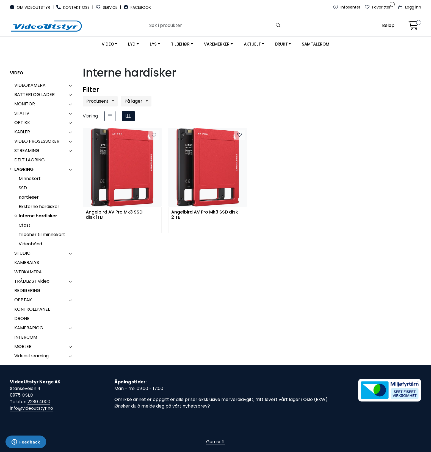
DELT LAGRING (29, 160)
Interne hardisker (38, 216)
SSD (23, 188)
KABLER (22, 132)
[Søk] (212, 25)
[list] (109, 116)
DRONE (21, 318)
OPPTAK (23, 300)
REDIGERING (27, 290)
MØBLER (23, 346)
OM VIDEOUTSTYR (30, 7)
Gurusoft (215, 442)
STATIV (21, 113)
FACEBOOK (137, 7)
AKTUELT (252, 44)
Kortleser (29, 197)
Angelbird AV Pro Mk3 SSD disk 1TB (114, 214)
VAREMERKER (217, 44)
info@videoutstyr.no (31, 408)
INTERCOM (25, 337)
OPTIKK (22, 122)
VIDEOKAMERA (30, 85)
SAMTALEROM (315, 44)
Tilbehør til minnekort (42, 234)
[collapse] (70, 85)
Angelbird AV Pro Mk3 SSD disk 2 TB (204, 214)
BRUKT (281, 44)
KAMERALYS (26, 262)
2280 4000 (38, 401)
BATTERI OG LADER (34, 94)
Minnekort (30, 178)
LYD (132, 44)
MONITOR (24, 104)
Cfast (25, 225)
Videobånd (30, 244)
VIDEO (108, 44)
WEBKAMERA (28, 272)
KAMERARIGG (28, 328)
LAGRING (24, 169)
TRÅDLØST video (31, 281)
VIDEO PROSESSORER (36, 141)
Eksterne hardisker (39, 206)
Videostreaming (31, 356)
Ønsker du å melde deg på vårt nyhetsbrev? (162, 406)
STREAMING (26, 150)
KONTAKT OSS (73, 7)
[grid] (128, 116)
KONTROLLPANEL (32, 309)
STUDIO (22, 253)
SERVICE (107, 7)
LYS (153, 44)
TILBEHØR (180, 44)
